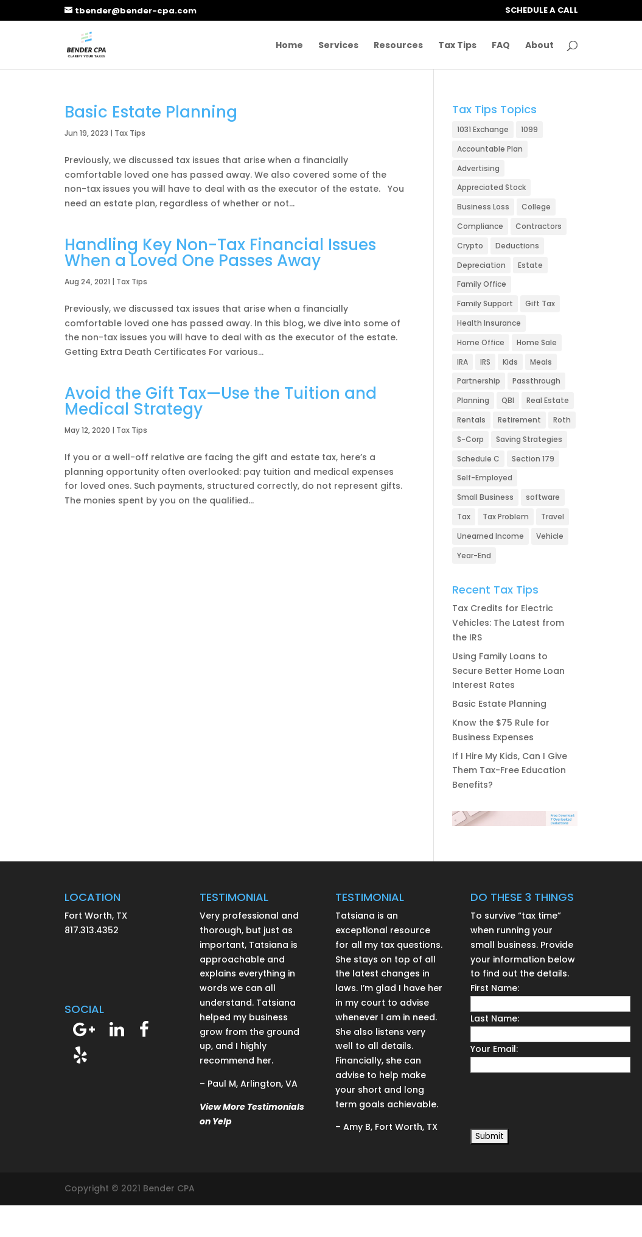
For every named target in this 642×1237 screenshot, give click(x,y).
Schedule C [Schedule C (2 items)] (478, 459)
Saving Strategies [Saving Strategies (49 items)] (529, 439)
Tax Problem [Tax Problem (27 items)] (506, 516)
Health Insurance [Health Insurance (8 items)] (489, 323)
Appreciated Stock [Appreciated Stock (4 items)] (491, 187)
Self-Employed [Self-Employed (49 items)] (484, 477)
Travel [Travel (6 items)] (552, 516)
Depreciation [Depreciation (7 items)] (481, 265)
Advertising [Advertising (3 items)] (478, 168)
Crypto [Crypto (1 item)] (470, 245)
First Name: (494, 988)
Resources (398, 46)
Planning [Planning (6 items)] (473, 400)
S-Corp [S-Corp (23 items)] (470, 439)
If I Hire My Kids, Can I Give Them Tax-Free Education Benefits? (509, 770)
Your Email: (494, 1049)
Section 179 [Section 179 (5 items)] (533, 459)
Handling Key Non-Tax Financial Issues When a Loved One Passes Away (220, 253)
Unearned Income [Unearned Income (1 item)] (490, 536)
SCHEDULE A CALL (541, 11)
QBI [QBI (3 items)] (507, 400)
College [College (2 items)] (536, 206)
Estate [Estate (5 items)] (530, 265)
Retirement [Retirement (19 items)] (519, 420)
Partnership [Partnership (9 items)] (478, 381)
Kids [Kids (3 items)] (510, 362)
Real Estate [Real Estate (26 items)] (547, 400)
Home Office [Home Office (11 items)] (480, 342)
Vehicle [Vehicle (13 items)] (549, 536)
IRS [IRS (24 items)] (485, 362)
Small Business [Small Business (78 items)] (485, 497)
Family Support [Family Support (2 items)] (485, 303)
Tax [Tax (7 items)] (463, 516)
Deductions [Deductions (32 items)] (517, 245)
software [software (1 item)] (543, 497)
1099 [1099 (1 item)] (529, 129)
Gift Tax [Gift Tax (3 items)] (540, 303)
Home (289, 46)
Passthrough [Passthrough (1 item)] (536, 381)
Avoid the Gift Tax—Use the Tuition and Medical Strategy (221, 401)
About (539, 46)
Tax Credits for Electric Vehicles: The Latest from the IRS (508, 622)
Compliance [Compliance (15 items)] (480, 226)
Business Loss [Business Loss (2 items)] (483, 206)
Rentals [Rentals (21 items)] (471, 420)
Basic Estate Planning (151, 112)
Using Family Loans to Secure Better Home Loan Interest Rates (508, 671)
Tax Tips (457, 46)
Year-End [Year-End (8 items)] (474, 555)
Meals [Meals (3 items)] (541, 362)
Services (338, 46)
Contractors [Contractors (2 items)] (538, 226)
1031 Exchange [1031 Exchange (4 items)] (483, 129)
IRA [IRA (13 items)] (462, 362)
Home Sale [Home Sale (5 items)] (537, 342)
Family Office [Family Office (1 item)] (481, 284)
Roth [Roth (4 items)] (562, 420)
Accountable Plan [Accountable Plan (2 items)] (490, 149)
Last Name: (494, 1018)
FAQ (501, 46)
